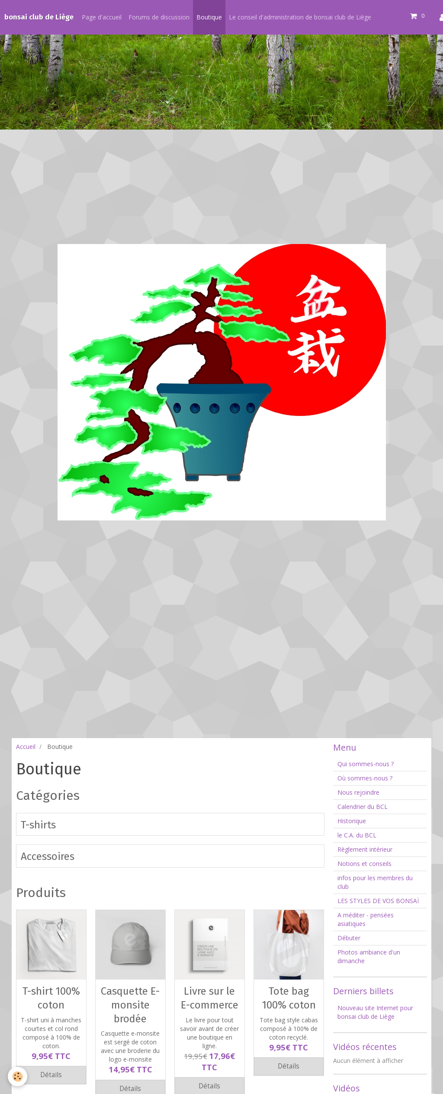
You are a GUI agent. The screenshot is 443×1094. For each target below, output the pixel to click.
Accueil (25, 746)
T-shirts (38, 824)
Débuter (348, 938)
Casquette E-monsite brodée (130, 1004)
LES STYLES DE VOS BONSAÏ (378, 901)
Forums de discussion (158, 17)
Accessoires (47, 856)
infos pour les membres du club (375, 882)
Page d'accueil (102, 17)
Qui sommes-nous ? (365, 764)
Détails (51, 1074)
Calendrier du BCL (362, 806)
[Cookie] (18, 1076)
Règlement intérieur (364, 849)
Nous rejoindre (358, 792)
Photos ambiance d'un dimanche (368, 956)
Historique (351, 821)
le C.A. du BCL (356, 835)
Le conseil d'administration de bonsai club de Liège (300, 17)
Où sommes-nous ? (364, 778)
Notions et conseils (364, 863)
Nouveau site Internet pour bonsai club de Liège (375, 1012)
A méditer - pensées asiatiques (365, 919)
